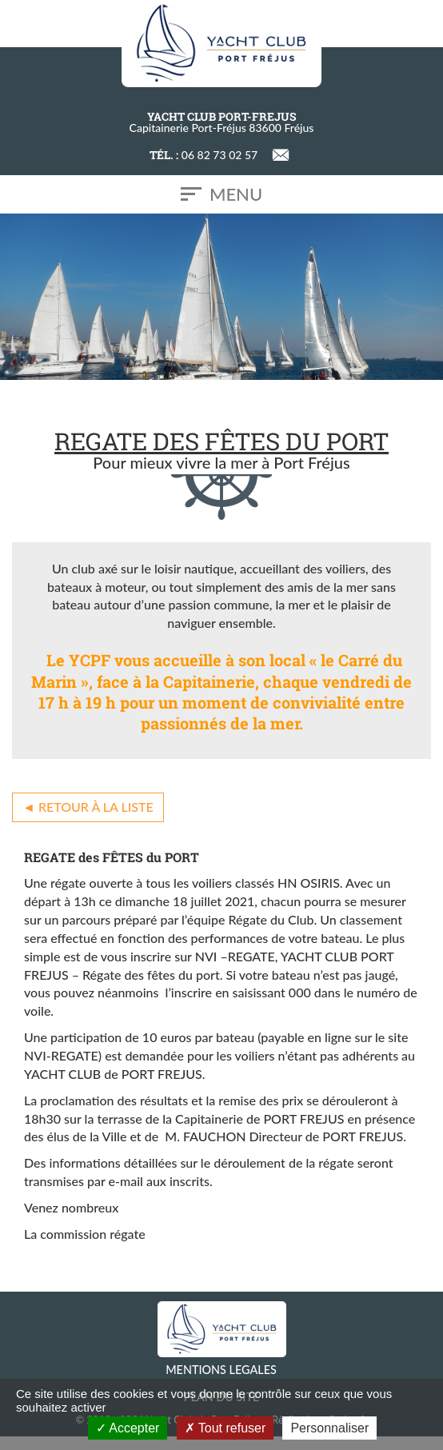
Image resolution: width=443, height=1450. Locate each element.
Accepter (128, 1428)
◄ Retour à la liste (88, 806)
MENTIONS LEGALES (221, 1369)
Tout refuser (225, 1428)
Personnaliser (329, 1428)
